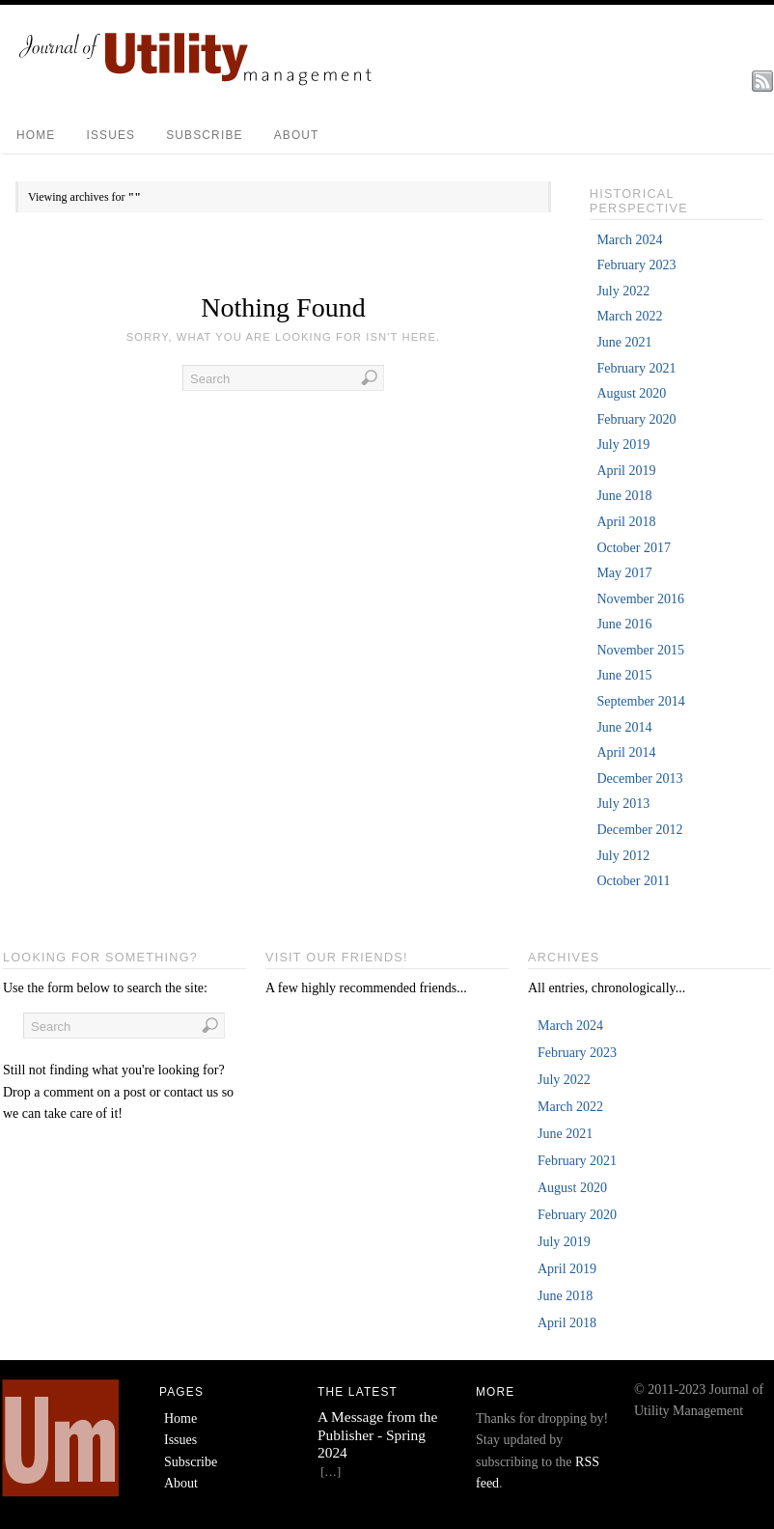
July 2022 (623, 291)
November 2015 (640, 650)
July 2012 (623, 855)
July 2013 (623, 803)
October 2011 (633, 881)
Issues (110, 135)
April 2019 (625, 470)
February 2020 (636, 419)
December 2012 (639, 829)
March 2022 (629, 316)
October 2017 (633, 548)
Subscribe (204, 135)
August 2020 (631, 393)
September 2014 (640, 701)
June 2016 (623, 624)
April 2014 (625, 752)
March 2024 (629, 240)
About (296, 135)
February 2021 (636, 368)
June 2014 (623, 727)
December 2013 (639, 778)
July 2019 (623, 444)
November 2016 (640, 599)
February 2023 (636, 265)
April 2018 (625, 521)
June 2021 (623, 342)
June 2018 (623, 495)
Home (35, 135)
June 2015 (623, 675)
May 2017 (623, 573)
